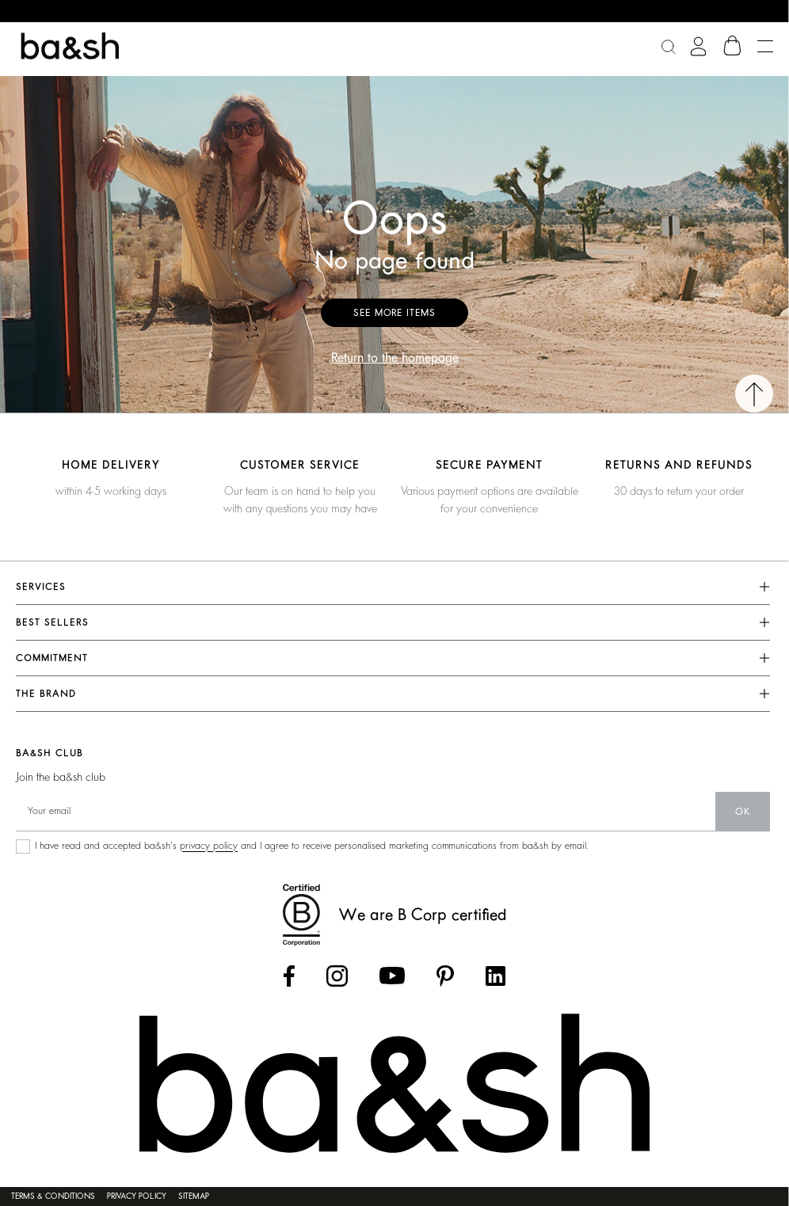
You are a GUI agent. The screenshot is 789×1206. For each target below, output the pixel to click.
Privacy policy (136, 1196)
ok (742, 811)
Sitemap (193, 1196)
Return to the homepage (395, 358)
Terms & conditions (53, 1196)
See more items (394, 313)
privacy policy (209, 845)
